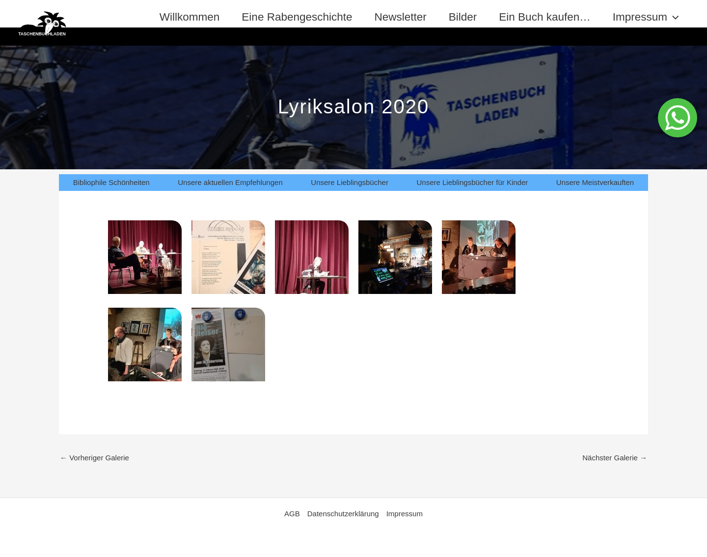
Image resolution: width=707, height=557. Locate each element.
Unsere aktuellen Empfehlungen (230, 182)
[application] (673, 17)
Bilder (463, 17)
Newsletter (401, 17)
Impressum (646, 17)
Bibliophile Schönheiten (111, 182)
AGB (292, 513)
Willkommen (190, 17)
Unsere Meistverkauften (595, 182)
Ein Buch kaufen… (544, 17)
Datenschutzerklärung (343, 513)
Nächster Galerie (614, 457)
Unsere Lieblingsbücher (349, 182)
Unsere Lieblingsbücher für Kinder (472, 182)
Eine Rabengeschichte (297, 17)
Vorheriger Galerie (94, 457)
